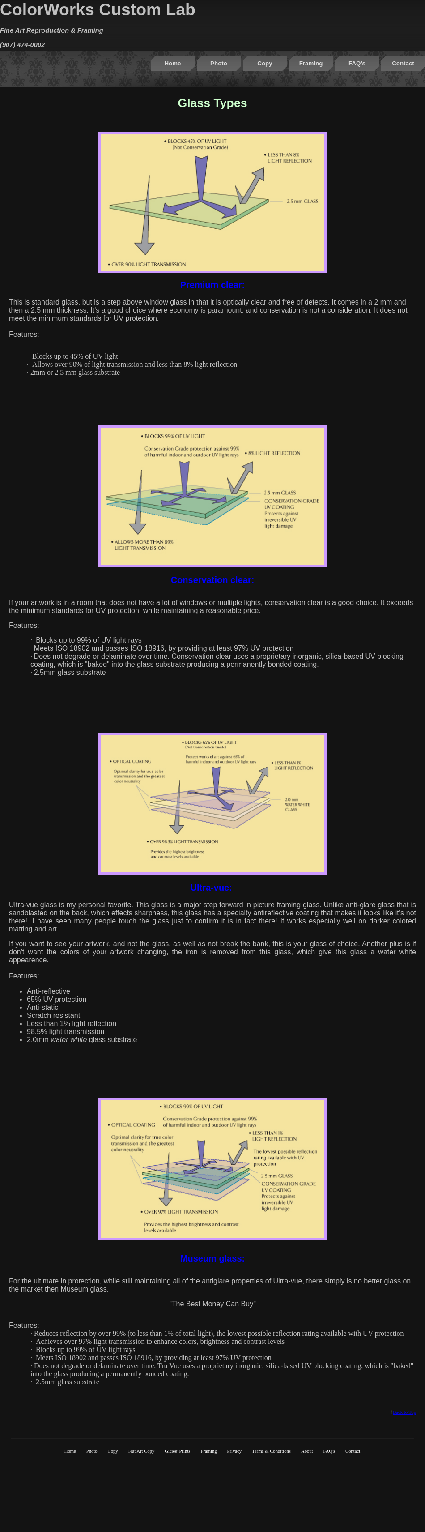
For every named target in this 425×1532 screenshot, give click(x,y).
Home (172, 63)
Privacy (234, 1451)
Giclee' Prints (177, 1451)
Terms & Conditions (271, 1451)
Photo (218, 63)
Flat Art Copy (141, 1451)
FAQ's (357, 63)
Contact (403, 63)
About (307, 1451)
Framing (311, 63)
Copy (264, 63)
